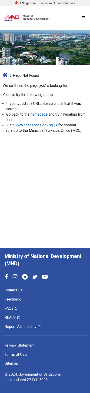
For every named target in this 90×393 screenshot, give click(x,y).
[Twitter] (34, 277)
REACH (13, 317)
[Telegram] (25, 277)
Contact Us (13, 290)
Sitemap (11, 363)
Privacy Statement (19, 345)
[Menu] (83, 18)
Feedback (13, 299)
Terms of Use (16, 354)
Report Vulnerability (23, 326)
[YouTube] (45, 277)
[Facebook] (6, 277)
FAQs (11, 308)
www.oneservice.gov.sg (36, 125)
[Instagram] (15, 277)
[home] (5, 75)
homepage (39, 114)
